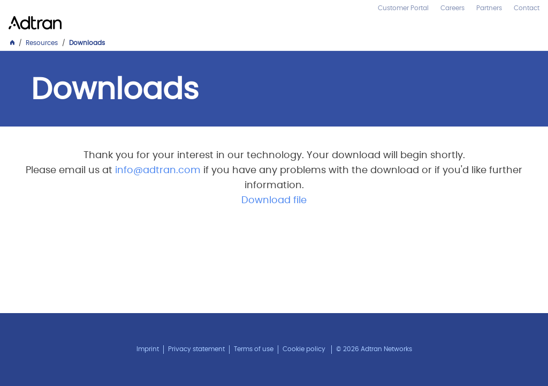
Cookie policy (304, 349)
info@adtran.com (158, 170)
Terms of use (253, 349)
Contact (526, 8)
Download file (274, 200)
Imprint (147, 349)
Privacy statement (196, 349)
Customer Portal (403, 8)
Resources (42, 43)
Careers (452, 8)
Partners (489, 8)
